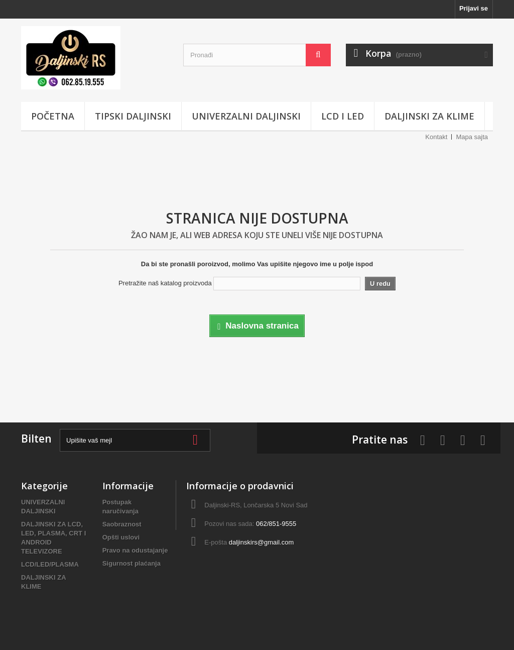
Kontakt (436, 137)
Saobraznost (122, 524)
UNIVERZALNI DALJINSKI (246, 116)
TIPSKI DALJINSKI (133, 116)
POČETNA (52, 116)
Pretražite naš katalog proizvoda (165, 283)
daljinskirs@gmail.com (261, 542)
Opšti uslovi (121, 537)
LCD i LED (342, 116)
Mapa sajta (472, 137)
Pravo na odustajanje (135, 550)
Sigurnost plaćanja (131, 563)
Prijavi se (473, 8)
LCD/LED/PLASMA (50, 564)
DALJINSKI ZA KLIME (429, 116)
